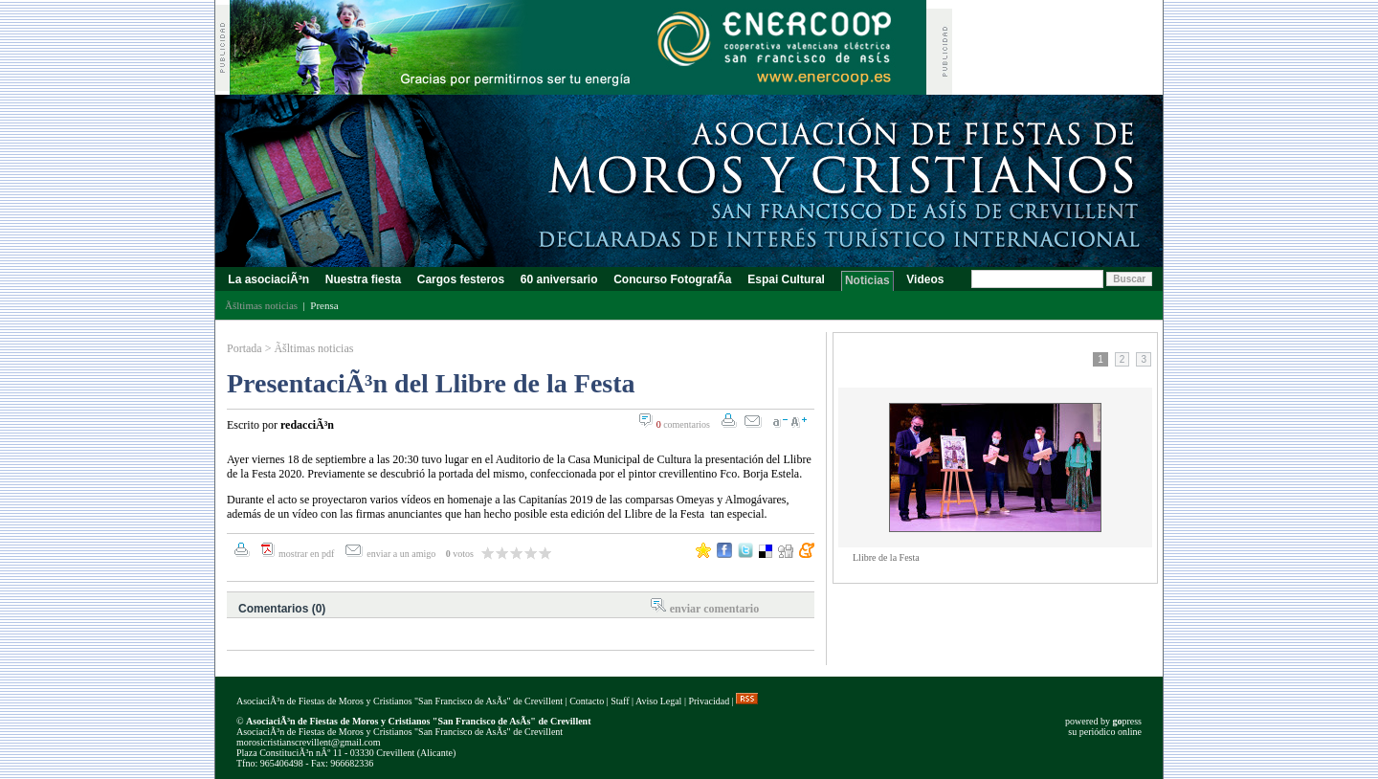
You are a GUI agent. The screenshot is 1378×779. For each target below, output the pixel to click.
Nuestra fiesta (363, 279)
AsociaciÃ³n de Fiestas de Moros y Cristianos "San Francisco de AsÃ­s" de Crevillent (399, 701)
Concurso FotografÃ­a (673, 279)
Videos (925, 279)
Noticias (867, 280)
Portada (244, 348)
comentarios (683, 424)
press (1127, 721)
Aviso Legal (658, 701)
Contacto (586, 701)
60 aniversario (558, 279)
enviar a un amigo (402, 553)
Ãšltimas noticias (313, 348)
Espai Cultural (788, 279)
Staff (620, 701)
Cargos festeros (460, 279)
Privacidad (708, 701)
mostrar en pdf (306, 553)
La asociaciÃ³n (268, 279)
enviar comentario (714, 608)
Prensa (324, 305)
